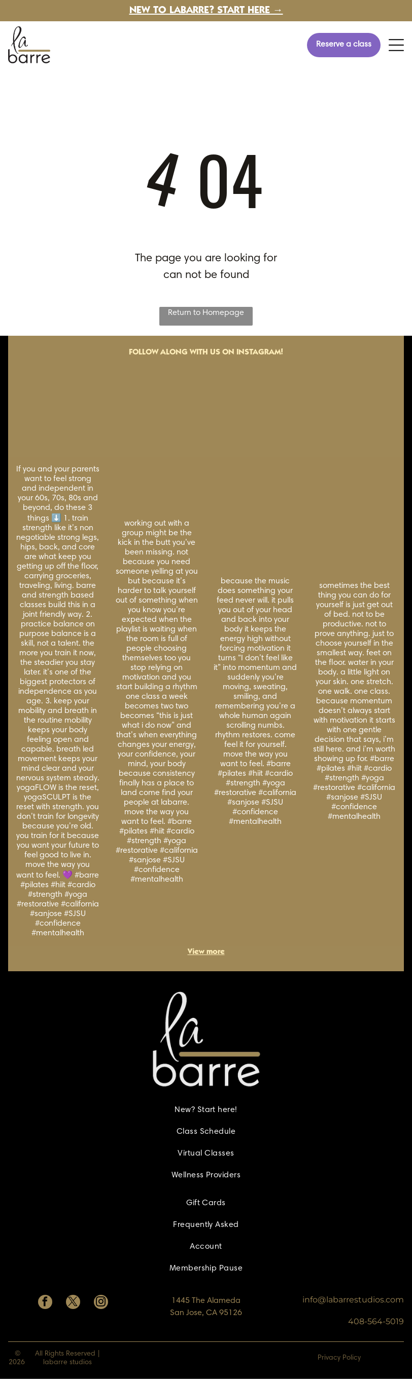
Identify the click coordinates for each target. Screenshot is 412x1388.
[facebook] (45, 1303)
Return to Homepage (206, 313)
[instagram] (101, 1303)
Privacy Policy (339, 1358)
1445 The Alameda (206, 1301)
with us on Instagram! (236, 352)
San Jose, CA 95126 (206, 1313)
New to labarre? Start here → (206, 11)
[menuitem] (206, 1110)
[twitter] (73, 1303)
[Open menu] (396, 45)
